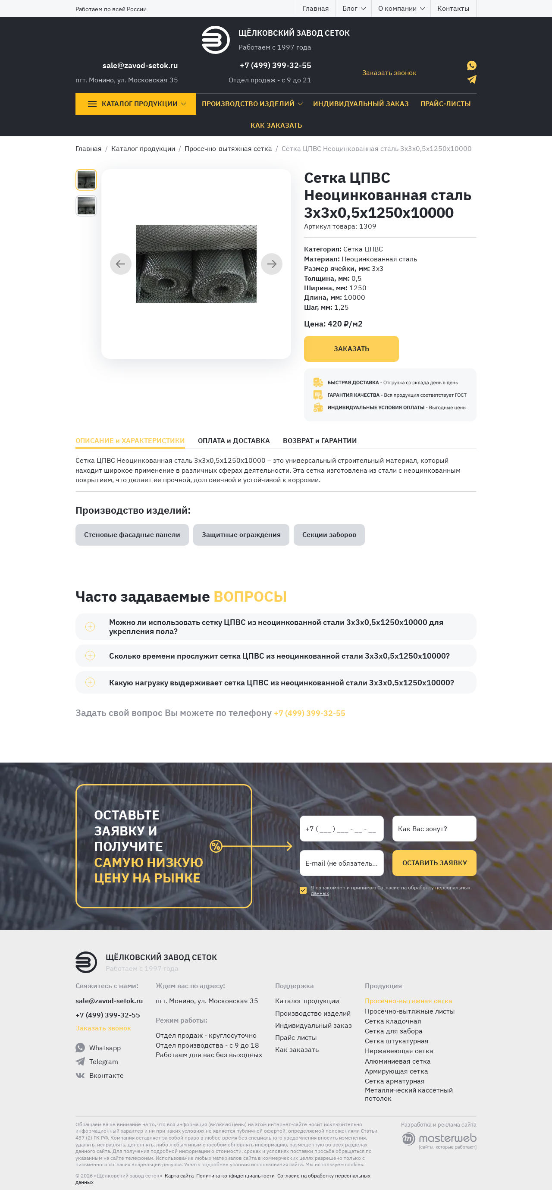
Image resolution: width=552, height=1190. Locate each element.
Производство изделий (252, 103)
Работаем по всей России (111, 9)
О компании (401, 8)
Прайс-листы (445, 103)
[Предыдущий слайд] (121, 264)
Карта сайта (179, 1175)
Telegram (96, 1061)
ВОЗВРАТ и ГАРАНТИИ (320, 441)
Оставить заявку (434, 862)
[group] (196, 264)
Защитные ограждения (241, 534)
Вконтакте (99, 1075)
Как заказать (276, 125)
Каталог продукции (136, 104)
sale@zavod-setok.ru (140, 65)
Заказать (351, 348)
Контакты (453, 8)
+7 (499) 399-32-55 (275, 65)
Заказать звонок (389, 72)
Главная (316, 8)
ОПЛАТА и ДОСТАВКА (234, 441)
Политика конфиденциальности (235, 1175)
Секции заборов (329, 534)
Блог (354, 8)
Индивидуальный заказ (361, 103)
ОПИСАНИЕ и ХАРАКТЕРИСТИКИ (130, 441)
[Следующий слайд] (271, 264)
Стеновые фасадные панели (132, 534)
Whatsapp (98, 1047)
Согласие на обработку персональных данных (390, 890)
